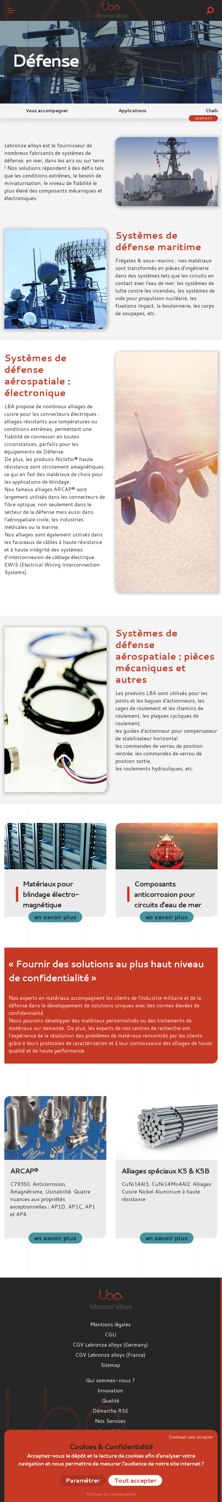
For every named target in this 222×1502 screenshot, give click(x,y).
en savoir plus (55, 916)
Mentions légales (110, 1324)
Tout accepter (135, 1480)
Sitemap (110, 1365)
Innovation (110, 1390)
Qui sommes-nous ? (110, 1380)
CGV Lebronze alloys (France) (110, 1354)
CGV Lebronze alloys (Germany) (110, 1344)
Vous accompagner (47, 111)
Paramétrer (83, 1480)
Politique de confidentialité (111, 1494)
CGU (110, 1334)
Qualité (110, 1400)
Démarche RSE (110, 1410)
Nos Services (110, 1421)
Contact (203, 118)
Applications (132, 111)
